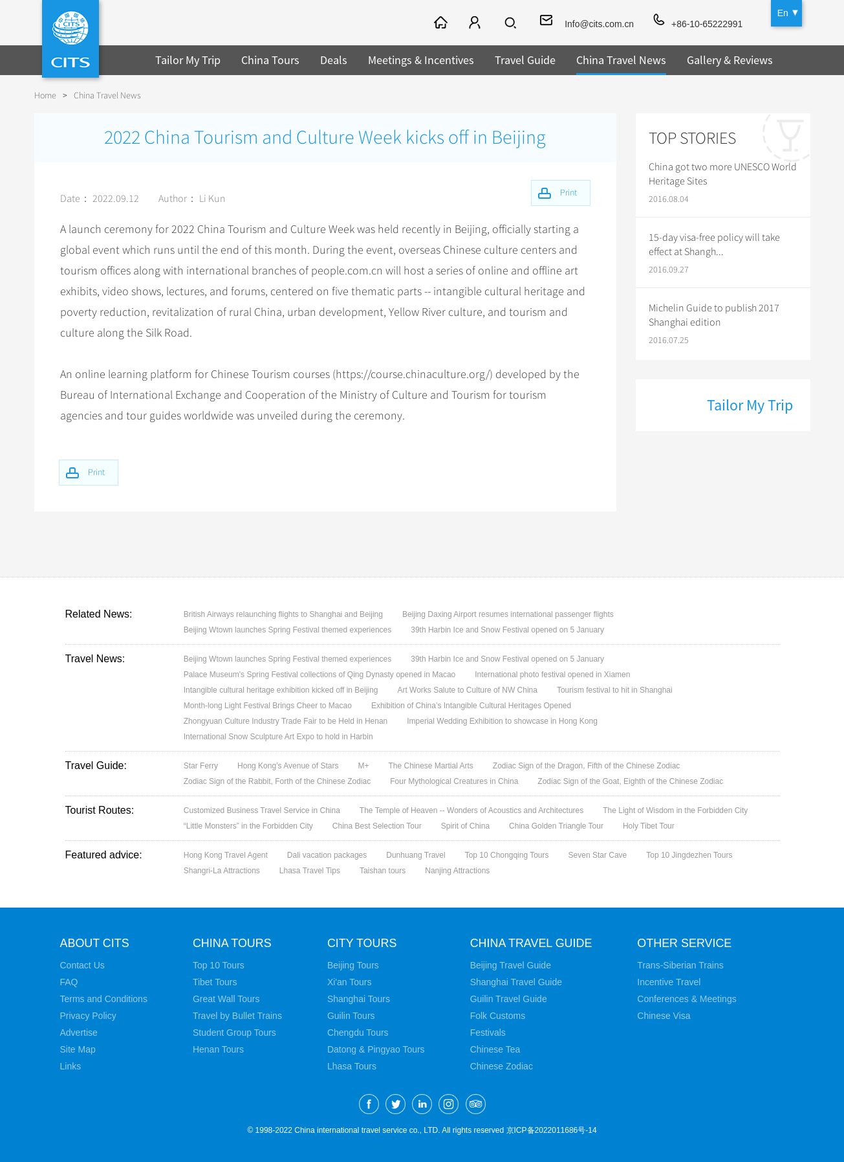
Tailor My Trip (188, 59)
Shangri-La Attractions (222, 870)
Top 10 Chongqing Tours (507, 855)
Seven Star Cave (597, 855)
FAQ (69, 982)
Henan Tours (218, 1049)
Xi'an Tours (349, 982)
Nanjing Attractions (457, 870)
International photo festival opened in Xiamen (552, 674)
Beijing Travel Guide (510, 965)
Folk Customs (498, 1016)
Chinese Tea (495, 1049)
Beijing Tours (353, 965)
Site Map (78, 1049)
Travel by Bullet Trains (237, 1016)
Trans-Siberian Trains (681, 965)
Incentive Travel (669, 982)
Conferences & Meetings (687, 999)
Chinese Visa (664, 1016)
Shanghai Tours (358, 999)
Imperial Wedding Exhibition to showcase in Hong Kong (502, 721)
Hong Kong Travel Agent (226, 855)
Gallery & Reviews (730, 59)
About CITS (95, 943)
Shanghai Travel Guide (516, 982)
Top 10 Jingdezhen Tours (689, 855)
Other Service (685, 943)
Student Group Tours (234, 1032)
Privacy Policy (88, 1016)
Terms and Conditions (103, 999)
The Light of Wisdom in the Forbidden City (675, 810)
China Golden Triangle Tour (556, 826)
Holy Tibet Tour (649, 826)
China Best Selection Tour (377, 826)
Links (70, 1066)
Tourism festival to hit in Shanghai (615, 690)
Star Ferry (201, 765)
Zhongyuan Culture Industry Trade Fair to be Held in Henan (286, 721)
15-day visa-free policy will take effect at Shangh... (714, 244)
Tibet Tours (215, 982)
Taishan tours (383, 870)
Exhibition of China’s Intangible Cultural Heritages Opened (471, 705)
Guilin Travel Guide (508, 999)
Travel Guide (525, 59)
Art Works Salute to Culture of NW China (467, 690)
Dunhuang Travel (415, 855)
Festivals (488, 1032)
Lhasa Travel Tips (309, 870)
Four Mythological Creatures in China (454, 781)
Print (97, 472)
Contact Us (82, 965)
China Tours (270, 59)
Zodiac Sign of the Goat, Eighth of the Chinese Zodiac (630, 781)
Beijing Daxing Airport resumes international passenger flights (508, 614)
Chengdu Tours (358, 1032)
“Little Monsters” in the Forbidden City (248, 826)
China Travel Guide (531, 943)
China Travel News (621, 59)
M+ (363, 765)
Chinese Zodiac (501, 1066)
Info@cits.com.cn (599, 24)
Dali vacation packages (327, 855)
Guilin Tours (351, 1016)
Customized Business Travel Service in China (262, 810)
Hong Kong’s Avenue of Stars (287, 765)
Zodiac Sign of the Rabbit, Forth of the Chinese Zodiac (277, 781)
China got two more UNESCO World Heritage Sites (723, 174)
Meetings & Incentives (421, 59)
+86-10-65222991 (706, 24)
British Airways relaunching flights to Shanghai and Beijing (283, 614)
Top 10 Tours (218, 965)
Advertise (79, 1032)
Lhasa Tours (351, 1066)
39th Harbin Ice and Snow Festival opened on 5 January (507, 629)
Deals (333, 59)
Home (45, 95)
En (782, 13)
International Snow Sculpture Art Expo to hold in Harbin (278, 736)
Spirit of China (465, 826)
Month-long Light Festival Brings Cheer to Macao (268, 705)
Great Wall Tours (226, 999)
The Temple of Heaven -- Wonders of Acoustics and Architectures (471, 810)
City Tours (362, 943)
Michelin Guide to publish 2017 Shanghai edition (714, 315)
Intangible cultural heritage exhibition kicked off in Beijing (281, 690)
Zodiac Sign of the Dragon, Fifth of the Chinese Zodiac (586, 765)
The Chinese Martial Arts (430, 765)
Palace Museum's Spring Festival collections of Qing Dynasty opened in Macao (320, 674)
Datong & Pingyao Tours (376, 1049)
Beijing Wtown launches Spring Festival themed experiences (288, 629)
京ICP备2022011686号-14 (551, 1130)
